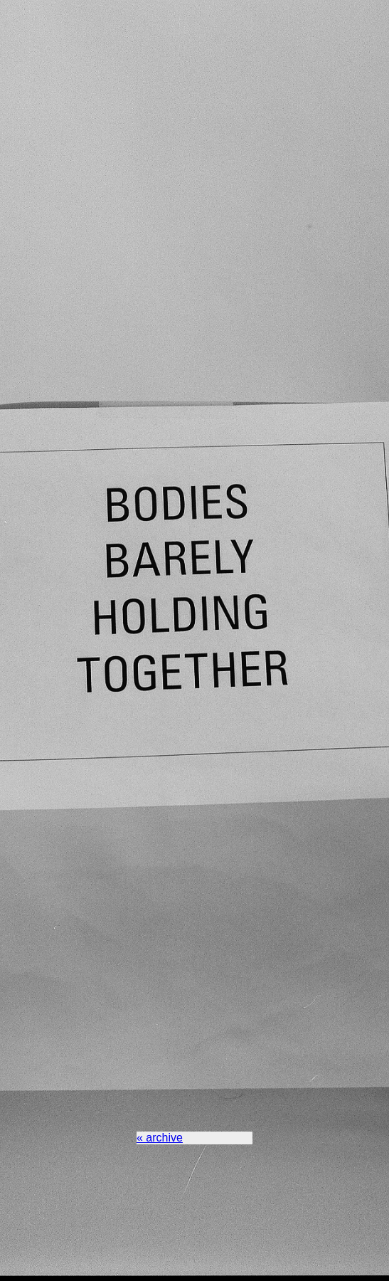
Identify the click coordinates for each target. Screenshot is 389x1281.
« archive (160, 1138)
